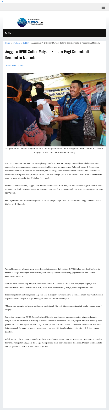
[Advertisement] (54, 236)
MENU (9, 33)
